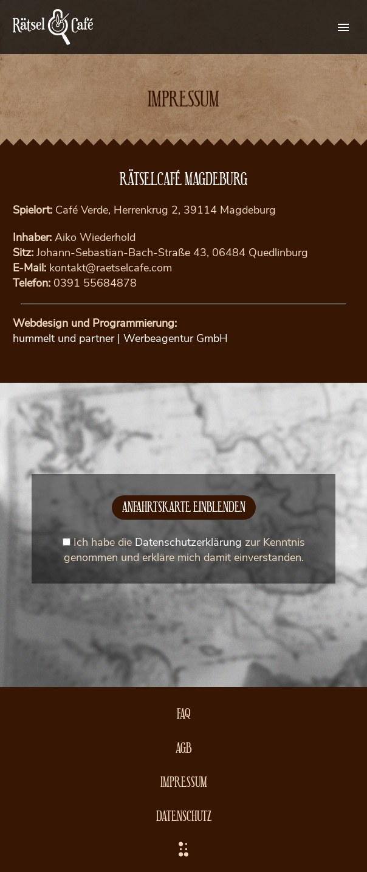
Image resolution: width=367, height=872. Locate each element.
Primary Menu (343, 27)
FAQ (184, 712)
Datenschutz (183, 815)
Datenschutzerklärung (188, 542)
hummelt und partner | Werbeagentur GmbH (120, 338)
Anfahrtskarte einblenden (183, 506)
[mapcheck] (66, 542)
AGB (183, 747)
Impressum (183, 781)
